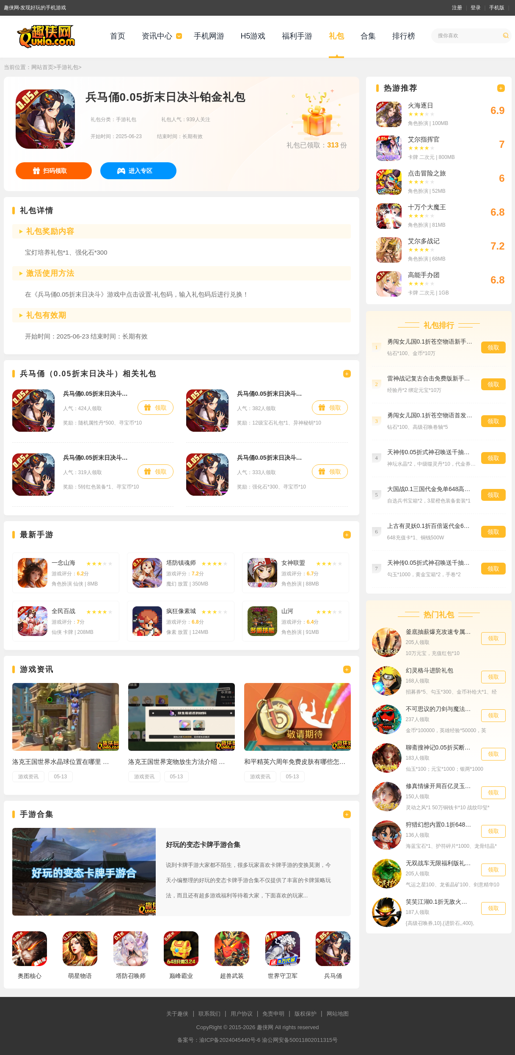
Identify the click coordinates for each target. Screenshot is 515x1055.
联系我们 (209, 1014)
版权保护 (306, 1014)
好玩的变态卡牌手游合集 (203, 844)
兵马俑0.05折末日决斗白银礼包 (270, 457)
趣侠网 (265, 1027)
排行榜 (403, 36)
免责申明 (273, 1014)
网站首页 (42, 67)
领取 (161, 407)
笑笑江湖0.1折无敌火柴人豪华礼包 (439, 901)
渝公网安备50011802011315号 (300, 1040)
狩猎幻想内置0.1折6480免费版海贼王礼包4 (439, 824)
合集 (368, 36)
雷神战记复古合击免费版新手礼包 (430, 378)
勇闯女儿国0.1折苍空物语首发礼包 (430, 415)
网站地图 (338, 1014)
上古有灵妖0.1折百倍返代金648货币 (430, 525)
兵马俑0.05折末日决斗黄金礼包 (96, 393)
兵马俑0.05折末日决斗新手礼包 (270, 393)
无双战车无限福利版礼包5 (439, 863)
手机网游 (209, 36)
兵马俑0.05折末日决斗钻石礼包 (96, 457)
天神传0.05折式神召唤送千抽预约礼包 (430, 562)
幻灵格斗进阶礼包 (429, 670)
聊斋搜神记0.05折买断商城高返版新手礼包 (439, 747)
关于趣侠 (177, 1014)
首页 (117, 36)
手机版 (496, 8)
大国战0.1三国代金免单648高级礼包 (430, 489)
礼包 (336, 36)
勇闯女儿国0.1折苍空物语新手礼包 (430, 341)
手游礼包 (67, 67)
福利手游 (297, 36)
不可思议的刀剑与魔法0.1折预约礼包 (439, 708)
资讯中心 (157, 36)
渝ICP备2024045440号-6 (230, 1040)
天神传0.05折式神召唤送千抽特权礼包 (430, 452)
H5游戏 (252, 36)
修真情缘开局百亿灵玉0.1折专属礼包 (439, 786)
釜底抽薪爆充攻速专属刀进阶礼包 (439, 631)
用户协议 (242, 1014)
